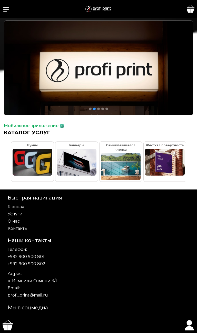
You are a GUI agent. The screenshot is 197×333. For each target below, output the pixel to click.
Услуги (15, 214)
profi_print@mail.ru (28, 295)
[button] (6, 9)
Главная (16, 206)
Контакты (18, 228)
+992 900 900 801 (26, 256)
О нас (14, 221)
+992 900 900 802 (26, 263)
